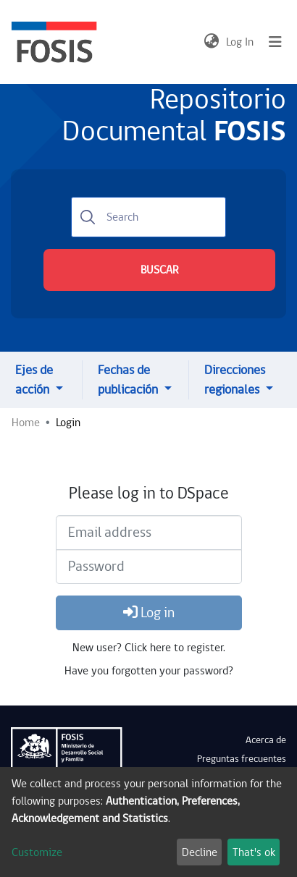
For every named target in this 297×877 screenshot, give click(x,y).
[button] (211, 42)
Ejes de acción (34, 380)
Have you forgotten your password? (148, 671)
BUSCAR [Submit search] (159, 270)
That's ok (254, 852)
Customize (37, 852)
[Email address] (149, 532)
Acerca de (266, 740)
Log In (240, 42)
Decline (199, 852)
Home (26, 423)
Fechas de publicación (129, 380)
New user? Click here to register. (148, 648)
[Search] (148, 217)
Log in (149, 613)
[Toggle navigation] (275, 42)
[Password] (149, 566)
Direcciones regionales (234, 380)
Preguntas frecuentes (241, 759)
